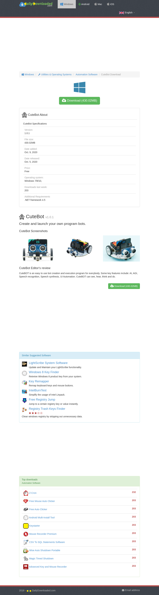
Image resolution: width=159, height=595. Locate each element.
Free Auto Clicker (35, 509)
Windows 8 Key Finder (44, 372)
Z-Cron (29, 493)
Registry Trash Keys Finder (47, 408)
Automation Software (86, 74)
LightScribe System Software (48, 363)
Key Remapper (39, 381)
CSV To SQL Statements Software (44, 542)
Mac (98, 4)
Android (83, 4)
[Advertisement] (79, 44)
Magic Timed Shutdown (38, 558)
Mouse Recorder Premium (40, 534)
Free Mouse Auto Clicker (39, 501)
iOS (110, 4)
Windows (66, 4)
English (127, 12)
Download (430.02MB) (79, 100)
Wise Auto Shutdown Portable (41, 550)
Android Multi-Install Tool (39, 517)
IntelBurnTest (37, 390)
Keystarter (31, 525)
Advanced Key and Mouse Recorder (45, 566)
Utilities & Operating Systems (54, 74)
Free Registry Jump (42, 399)
